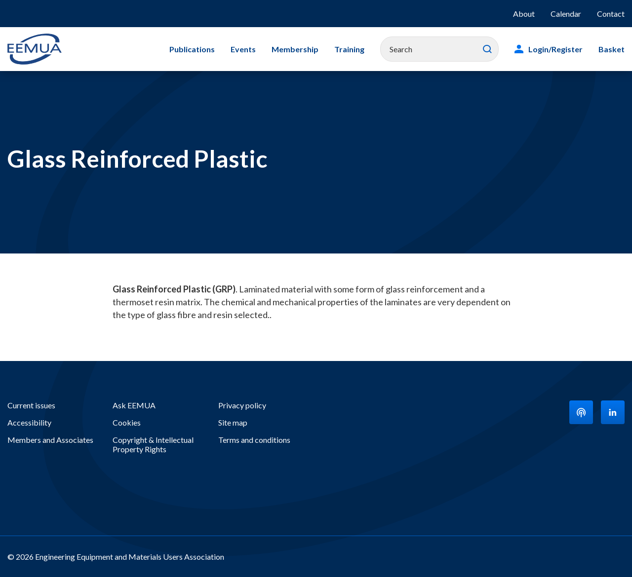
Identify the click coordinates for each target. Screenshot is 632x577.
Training (349, 49)
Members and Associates (50, 439)
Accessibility (29, 422)
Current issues (31, 405)
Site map (232, 422)
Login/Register (555, 49)
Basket (611, 49)
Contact (611, 13)
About (524, 13)
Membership (295, 49)
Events (243, 49)
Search (487, 49)
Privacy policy (242, 405)
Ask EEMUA (134, 405)
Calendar (566, 13)
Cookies (127, 422)
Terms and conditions (254, 439)
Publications (192, 49)
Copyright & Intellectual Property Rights (153, 444)
